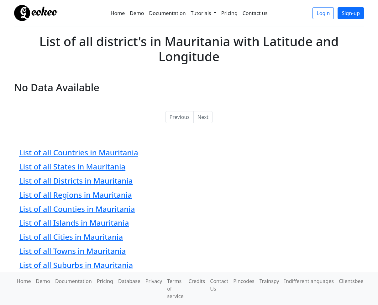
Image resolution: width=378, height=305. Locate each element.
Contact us (255, 13)
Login (323, 13)
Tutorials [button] (202, 13)
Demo (137, 13)
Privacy (153, 281)
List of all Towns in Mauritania (72, 251)
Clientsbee (351, 281)
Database (129, 281)
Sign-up (351, 13)
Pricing (229, 13)
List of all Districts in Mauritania (76, 180)
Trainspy (269, 281)
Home (118, 13)
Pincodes (244, 281)
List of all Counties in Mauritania (77, 209)
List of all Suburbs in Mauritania (76, 265)
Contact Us (219, 285)
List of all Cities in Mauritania (71, 237)
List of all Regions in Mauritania (75, 195)
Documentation (167, 13)
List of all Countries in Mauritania (78, 152)
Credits (196, 281)
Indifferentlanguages (309, 281)
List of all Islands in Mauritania (74, 222)
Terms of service (175, 289)
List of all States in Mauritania (72, 166)
